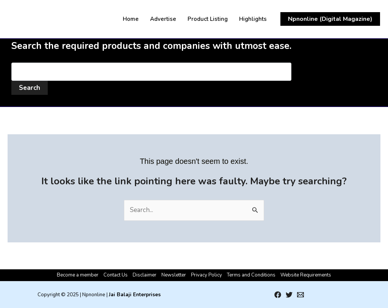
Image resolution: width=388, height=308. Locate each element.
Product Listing (208, 19)
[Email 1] (300, 294)
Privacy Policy (206, 275)
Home (131, 19)
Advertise (163, 19)
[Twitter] (289, 294)
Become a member (78, 275)
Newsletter (173, 275)
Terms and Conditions (251, 275)
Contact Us (115, 275)
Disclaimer (144, 275)
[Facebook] (277, 294)
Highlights (253, 19)
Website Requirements (305, 275)
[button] (330, 19)
